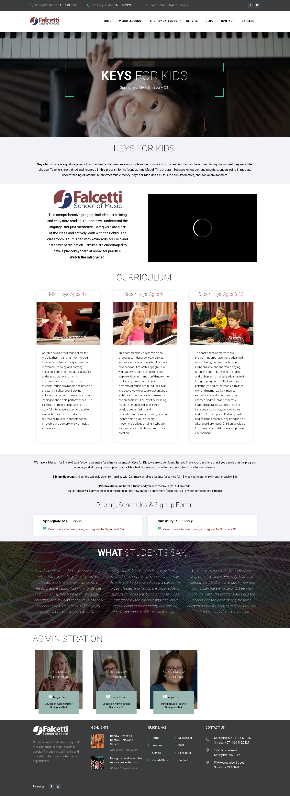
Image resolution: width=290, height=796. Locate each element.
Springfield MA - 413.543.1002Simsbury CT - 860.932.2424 (232, 740)
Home (101, 21)
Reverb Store (160, 760)
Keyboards (185, 752)
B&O (181, 745)
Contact (226, 21)
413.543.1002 (68, 5)
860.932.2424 (123, 5)
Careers (247, 21)
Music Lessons (126, 21)
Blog (208, 21)
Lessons (157, 745)
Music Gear (185, 737)
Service (190, 21)
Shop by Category (160, 21)
